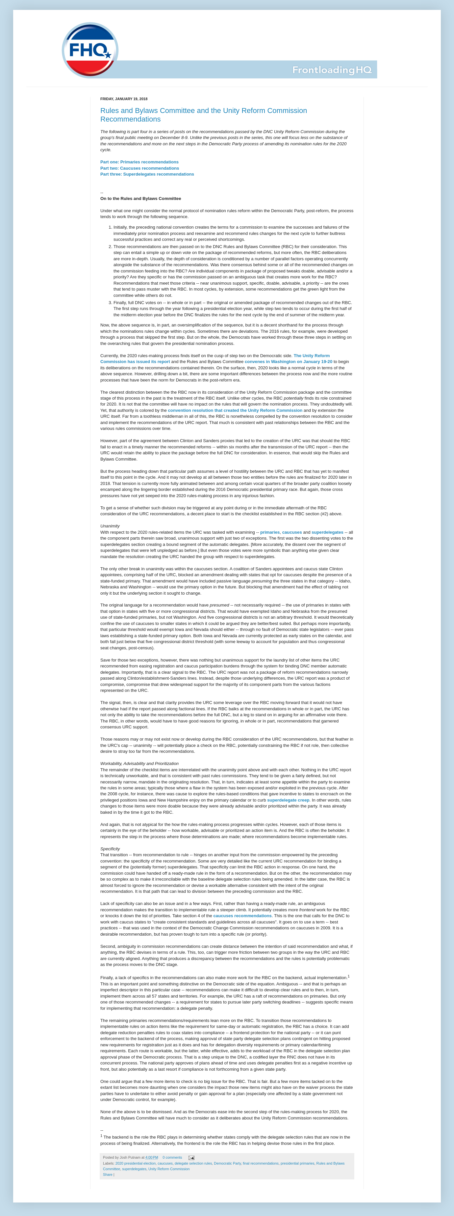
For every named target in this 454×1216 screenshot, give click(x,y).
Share (108, 1174)
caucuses (292, 532)
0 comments (172, 1157)
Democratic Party (227, 1163)
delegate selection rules (193, 1163)
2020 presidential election (135, 1163)
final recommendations (261, 1163)
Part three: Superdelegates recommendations (147, 174)
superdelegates (327, 532)
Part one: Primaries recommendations (139, 161)
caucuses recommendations (243, 915)
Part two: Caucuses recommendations (139, 168)
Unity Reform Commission (168, 1169)
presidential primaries (298, 1163)
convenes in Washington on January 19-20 (288, 361)
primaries (270, 532)
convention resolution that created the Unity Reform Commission (235, 410)
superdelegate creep (288, 800)
